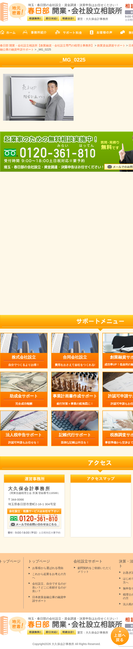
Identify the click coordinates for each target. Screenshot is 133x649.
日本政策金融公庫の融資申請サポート (49, 599)
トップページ (39, 561)
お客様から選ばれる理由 (47, 568)
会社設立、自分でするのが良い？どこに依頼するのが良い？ (49, 587)
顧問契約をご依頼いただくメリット (94, 569)
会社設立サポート (88, 561)
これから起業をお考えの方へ (49, 575)
